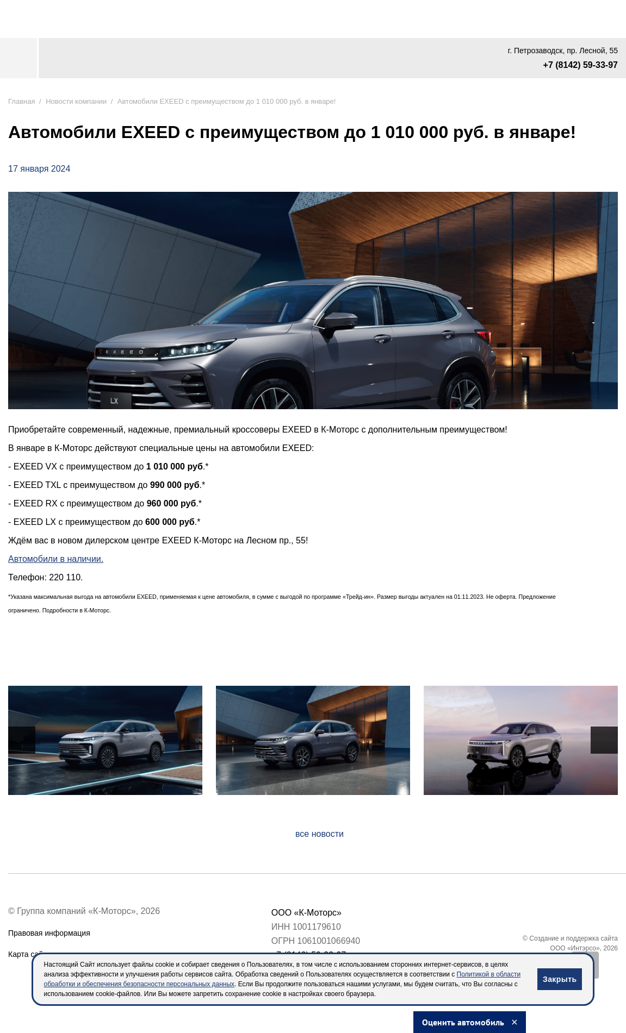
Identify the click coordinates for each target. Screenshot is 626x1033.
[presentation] (21, 740)
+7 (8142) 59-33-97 (580, 65)
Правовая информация (49, 933)
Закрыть (560, 979)
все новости (319, 833)
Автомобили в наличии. (55, 559)
